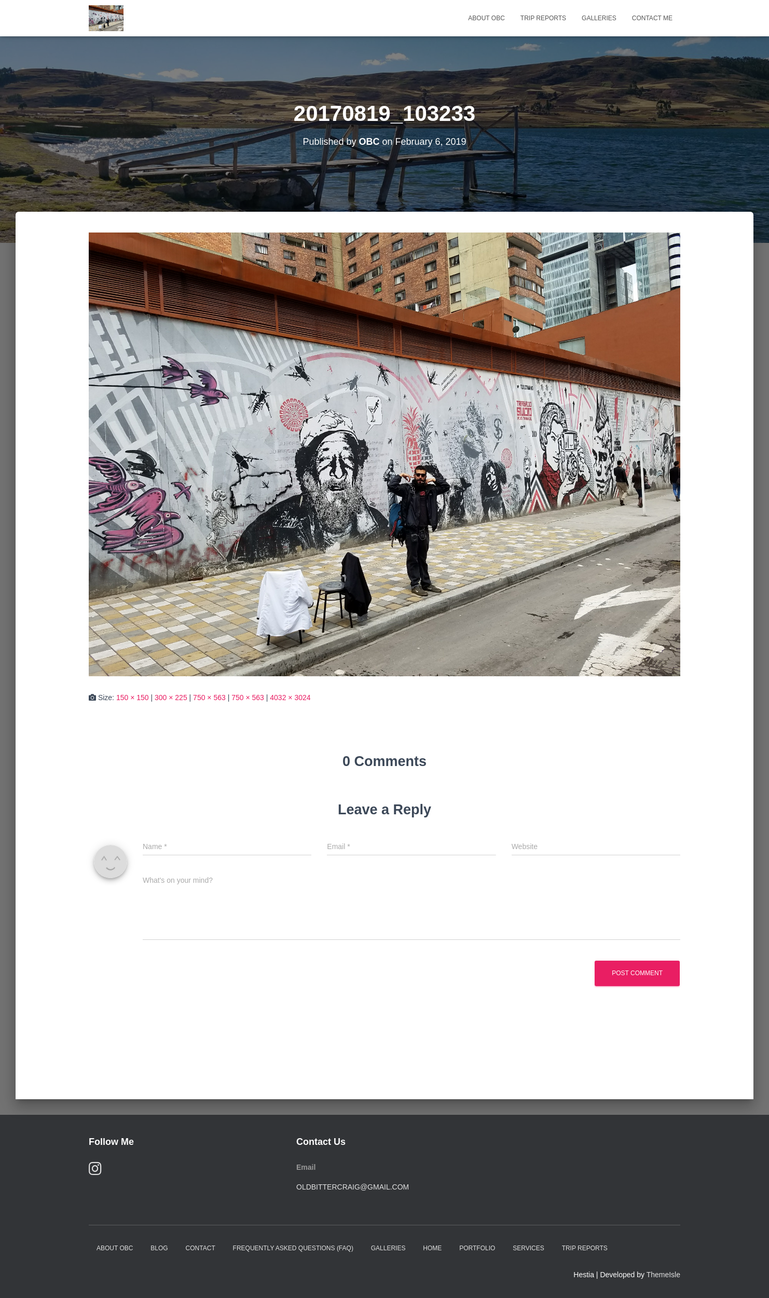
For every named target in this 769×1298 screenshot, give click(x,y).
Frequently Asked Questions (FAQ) (293, 1248)
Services (528, 1248)
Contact (200, 1248)
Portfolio (477, 1248)
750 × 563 (209, 697)
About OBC (486, 18)
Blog (159, 1248)
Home (432, 1248)
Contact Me (652, 18)
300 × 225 (171, 697)
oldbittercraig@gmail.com (352, 1187)
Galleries (599, 18)
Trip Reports (543, 18)
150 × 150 (132, 697)
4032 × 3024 (290, 697)
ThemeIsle (663, 1274)
